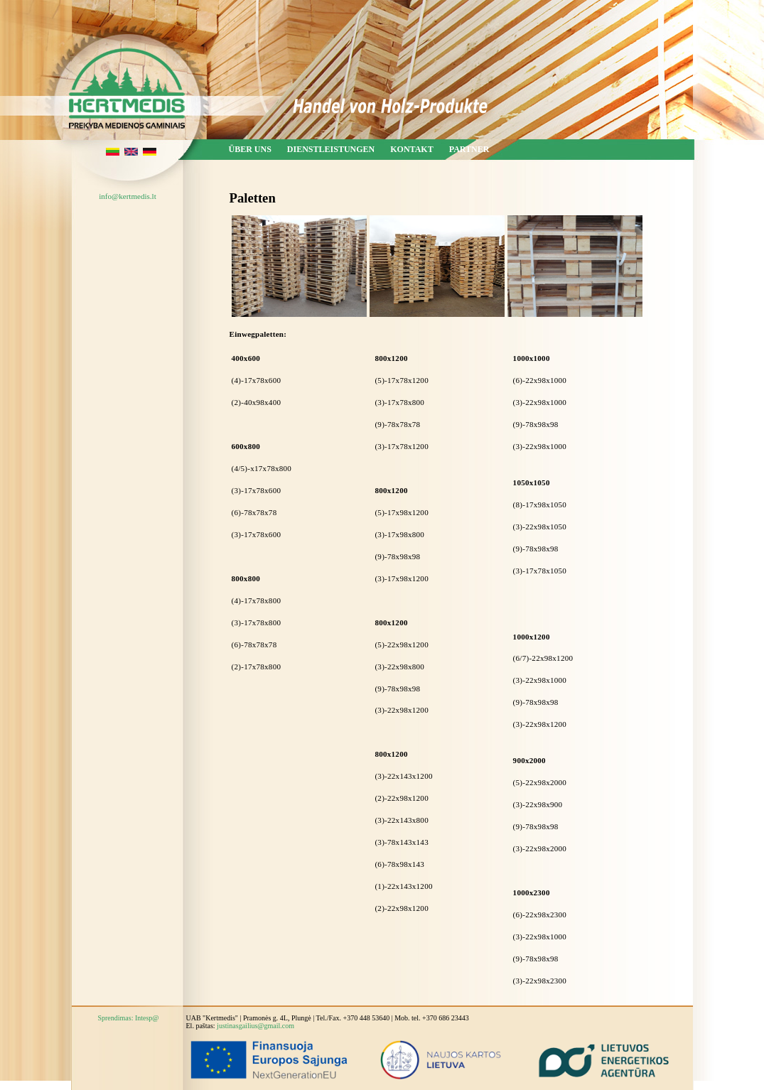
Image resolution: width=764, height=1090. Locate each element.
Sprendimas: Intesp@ (127, 1018)
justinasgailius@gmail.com (255, 1026)
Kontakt (411, 149)
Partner (469, 149)
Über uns (250, 149)
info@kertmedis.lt (127, 196)
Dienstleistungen (331, 149)
